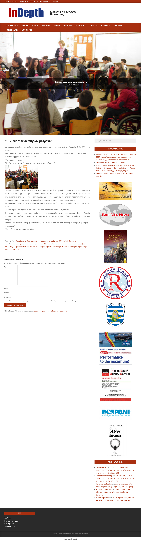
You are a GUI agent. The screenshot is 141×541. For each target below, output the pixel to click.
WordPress (85, 533)
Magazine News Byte (68, 533)
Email (6, 292)
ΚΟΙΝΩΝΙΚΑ (77, 85)
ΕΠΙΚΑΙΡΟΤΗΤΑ (67, 85)
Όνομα (6, 288)
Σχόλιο (7, 267)
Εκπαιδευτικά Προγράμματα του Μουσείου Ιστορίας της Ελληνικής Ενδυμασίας (46, 241)
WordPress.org (9, 526)
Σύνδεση (7, 518)
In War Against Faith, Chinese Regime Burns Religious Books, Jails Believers (113, 492)
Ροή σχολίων (9, 524)
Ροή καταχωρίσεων (11, 521)
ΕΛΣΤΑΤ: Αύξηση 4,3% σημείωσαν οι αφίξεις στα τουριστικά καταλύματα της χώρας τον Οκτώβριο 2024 (115, 470)
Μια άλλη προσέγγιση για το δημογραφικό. (112, 171)
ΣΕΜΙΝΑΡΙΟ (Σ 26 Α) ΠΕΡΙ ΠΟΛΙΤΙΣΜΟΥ (110, 163)
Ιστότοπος (7, 297)
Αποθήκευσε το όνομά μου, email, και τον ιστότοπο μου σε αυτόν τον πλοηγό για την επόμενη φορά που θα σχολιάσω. (44, 301)
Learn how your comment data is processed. (50, 311)
